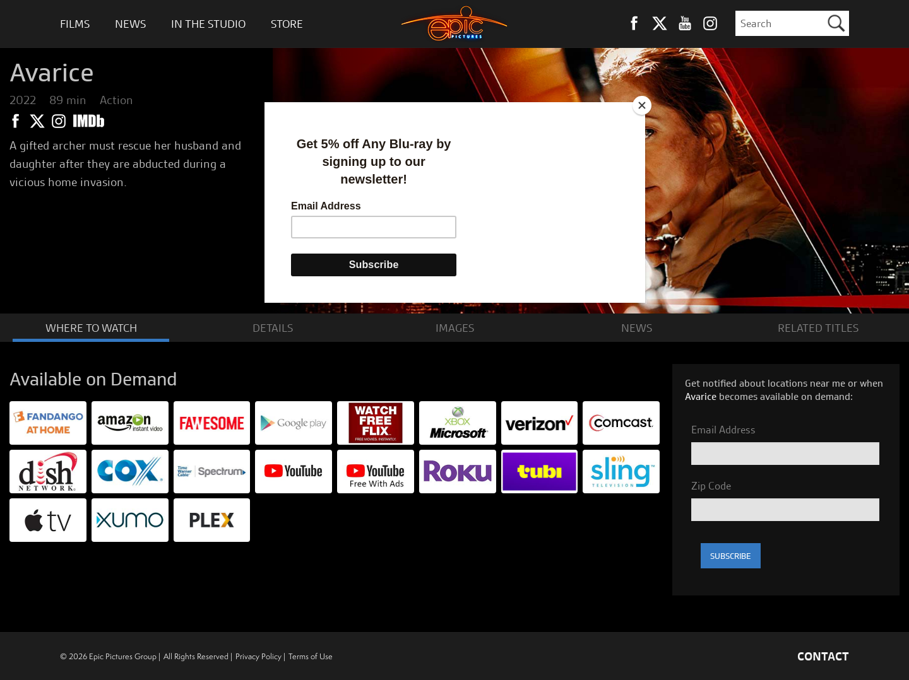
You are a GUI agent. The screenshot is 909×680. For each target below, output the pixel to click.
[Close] (642, 105)
